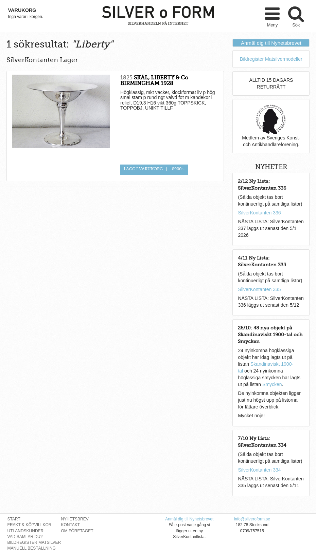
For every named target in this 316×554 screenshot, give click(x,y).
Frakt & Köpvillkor (29, 524)
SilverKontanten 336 (259, 212)
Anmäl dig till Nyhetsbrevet (271, 43)
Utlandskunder (25, 531)
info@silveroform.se (252, 519)
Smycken (272, 384)
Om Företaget (77, 531)
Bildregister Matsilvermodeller (271, 59)
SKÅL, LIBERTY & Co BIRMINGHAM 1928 (154, 80)
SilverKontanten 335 (259, 289)
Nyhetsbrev (74, 519)
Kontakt (70, 524)
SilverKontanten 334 (259, 470)
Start (13, 519)
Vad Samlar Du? (25, 536)
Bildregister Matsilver (34, 542)
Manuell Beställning (31, 548)
